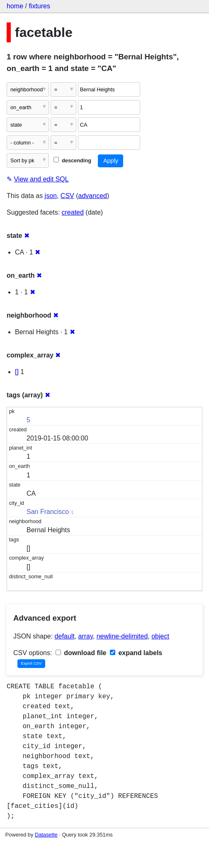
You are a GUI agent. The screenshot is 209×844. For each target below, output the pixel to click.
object (160, 636)
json (51, 195)
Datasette (46, 835)
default (65, 636)
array (85, 636)
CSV (67, 195)
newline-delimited (122, 636)
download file (81, 652)
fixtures (39, 6)
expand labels (136, 652)
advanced (92, 195)
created (73, 212)
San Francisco (48, 511)
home (15, 6)
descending (72, 160)
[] (17, 371)
